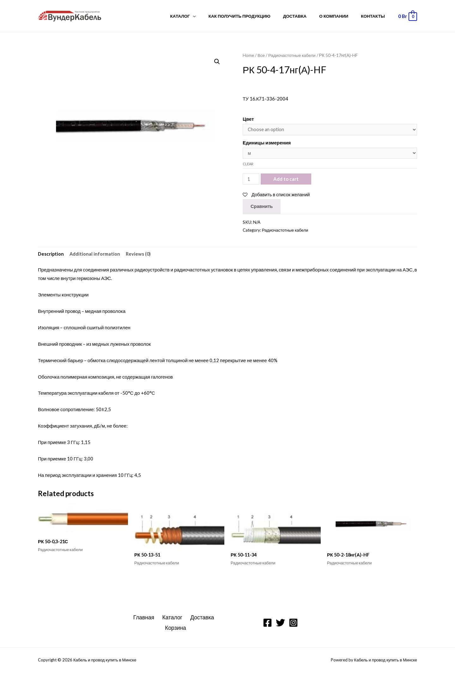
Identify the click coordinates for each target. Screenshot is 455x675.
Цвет (248, 119)
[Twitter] (280, 625)
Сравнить (262, 207)
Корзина (176, 630)
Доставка (305, 16)
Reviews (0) (139, 255)
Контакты (375, 16)
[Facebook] (267, 625)
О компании (340, 16)
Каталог (198, 16)
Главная (145, 619)
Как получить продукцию (254, 16)
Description (51, 255)
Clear (248, 165)
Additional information (95, 255)
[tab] (51, 255)
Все (261, 55)
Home (248, 55)
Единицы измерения (267, 143)
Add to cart (286, 180)
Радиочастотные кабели (293, 55)
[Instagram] (293, 625)
